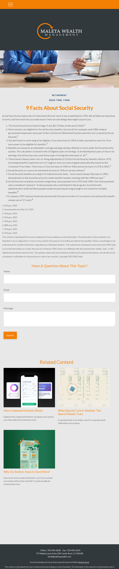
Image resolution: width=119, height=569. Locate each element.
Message (8, 308)
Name (7, 271)
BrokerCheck (83, 562)
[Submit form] (10, 335)
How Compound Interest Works (23, 410)
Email (6, 289)
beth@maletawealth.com (59, 556)
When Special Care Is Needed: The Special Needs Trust (79, 412)
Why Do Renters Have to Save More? (27, 471)
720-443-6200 (54, 550)
